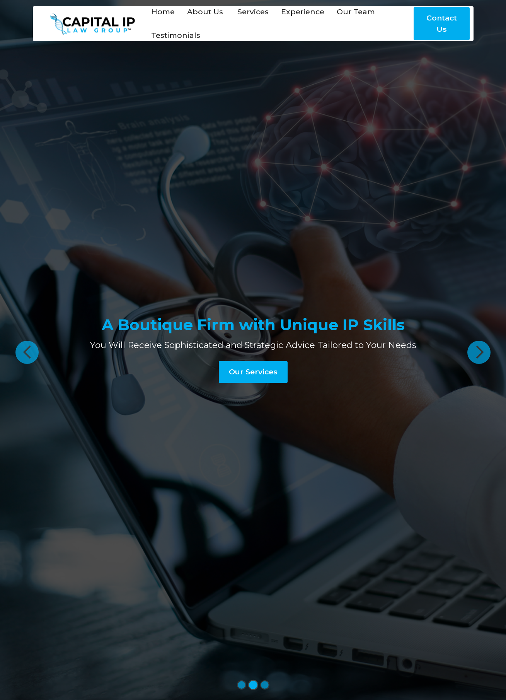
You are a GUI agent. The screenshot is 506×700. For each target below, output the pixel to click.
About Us (205, 11)
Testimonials (175, 35)
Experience (302, 11)
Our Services (253, 371)
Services (252, 11)
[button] (27, 352)
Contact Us (441, 23)
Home (163, 11)
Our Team (356, 11)
